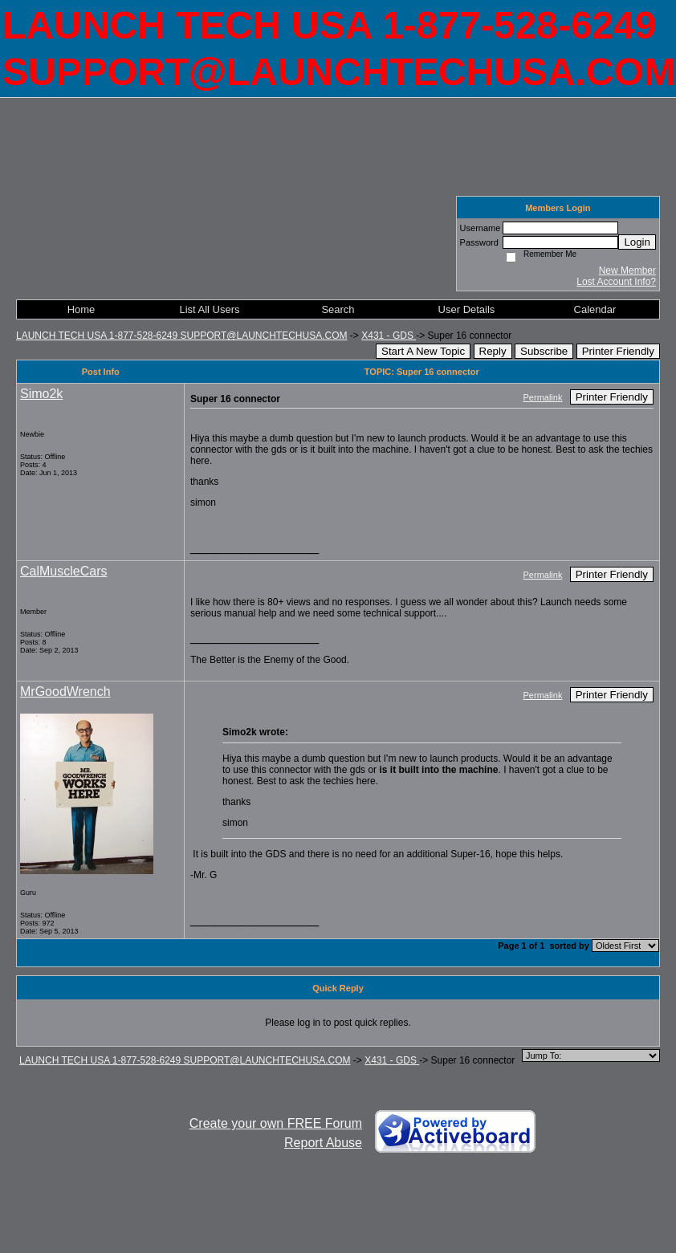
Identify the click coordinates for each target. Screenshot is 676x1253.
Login (637, 242)
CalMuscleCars (63, 571)
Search (337, 309)
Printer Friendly (618, 351)
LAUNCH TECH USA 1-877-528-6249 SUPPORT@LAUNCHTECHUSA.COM (182, 335)
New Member (627, 270)
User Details (466, 309)
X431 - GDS (388, 335)
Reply (493, 351)
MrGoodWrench (65, 691)
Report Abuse (323, 1142)
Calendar (595, 309)
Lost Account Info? (616, 281)
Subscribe (544, 351)
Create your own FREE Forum (275, 1123)
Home (81, 309)
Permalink (543, 397)
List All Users (209, 309)
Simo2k (41, 394)
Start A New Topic (423, 351)
